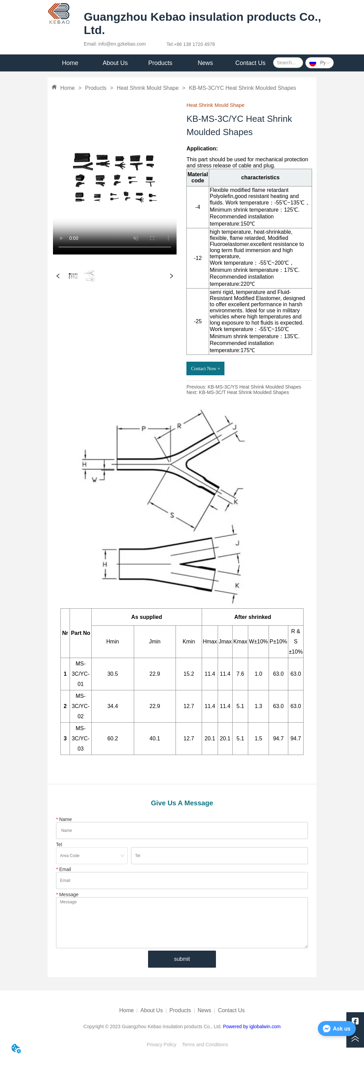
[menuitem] (115, 62)
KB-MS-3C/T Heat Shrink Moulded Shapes (244, 392)
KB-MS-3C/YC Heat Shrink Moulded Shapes (241, 88)
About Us (152, 1010)
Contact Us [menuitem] (250, 63)
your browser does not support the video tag (115, 177)
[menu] (160, 62)
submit (182, 959)
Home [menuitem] (70, 63)
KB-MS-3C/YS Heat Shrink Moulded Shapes (254, 387)
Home (67, 88)
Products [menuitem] (160, 63)
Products (96, 88)
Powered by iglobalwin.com (252, 1026)
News (204, 1010)
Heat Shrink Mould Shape (147, 88)
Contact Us (231, 1010)
